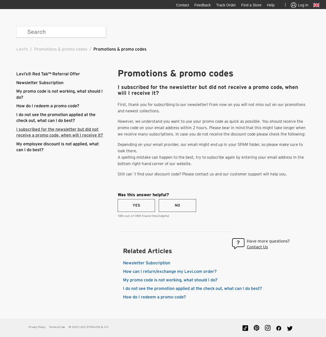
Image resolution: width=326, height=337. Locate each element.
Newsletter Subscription (39, 83)
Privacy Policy (37, 327)
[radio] (136, 205)
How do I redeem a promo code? (47, 106)
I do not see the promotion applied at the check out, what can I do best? (192, 288)
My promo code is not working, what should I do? (170, 280)
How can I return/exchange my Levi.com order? (170, 271)
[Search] (61, 32)
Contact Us (257, 246)
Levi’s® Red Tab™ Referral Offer (48, 74)
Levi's (22, 49)
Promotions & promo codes (60, 49)
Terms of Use (57, 327)
